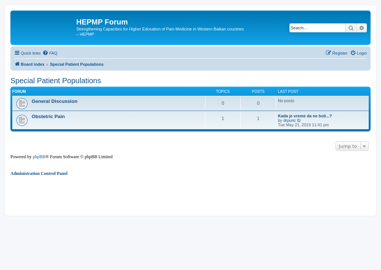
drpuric (290, 120)
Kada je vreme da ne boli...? (305, 116)
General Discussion (54, 101)
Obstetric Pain (48, 116)
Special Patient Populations (55, 81)
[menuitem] (49, 53)
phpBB (39, 156)
